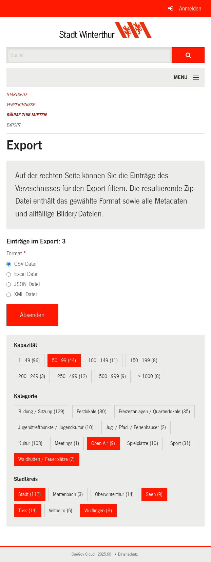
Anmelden (190, 8)
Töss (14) (27, 510)
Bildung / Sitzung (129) (41, 411)
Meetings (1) (67, 443)
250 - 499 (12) (72, 376)
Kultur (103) (30, 443)
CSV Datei (25, 264)
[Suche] (188, 55)
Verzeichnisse (20, 104)
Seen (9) (154, 494)
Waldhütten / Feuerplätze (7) (46, 459)
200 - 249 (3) (31, 376)
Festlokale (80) (92, 411)
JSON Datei (27, 284)
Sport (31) (180, 443)
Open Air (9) (103, 443)
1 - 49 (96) (29, 360)
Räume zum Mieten (26, 115)
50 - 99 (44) (64, 360)
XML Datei (25, 294)
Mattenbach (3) (68, 494)
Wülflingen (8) (98, 510)
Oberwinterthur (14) (114, 494)
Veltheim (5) (60, 510)
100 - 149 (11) (103, 360)
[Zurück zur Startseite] (105, 32)
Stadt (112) (29, 494)
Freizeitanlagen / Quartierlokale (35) (154, 411)
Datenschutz (129, 554)
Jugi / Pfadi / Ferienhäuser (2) (136, 427)
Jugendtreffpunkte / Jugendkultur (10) (56, 427)
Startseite (16, 94)
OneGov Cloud (84, 554)
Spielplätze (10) (142, 443)
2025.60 (105, 554)
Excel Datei (26, 274)
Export (13, 125)
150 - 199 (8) (143, 360)
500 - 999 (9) (112, 376)
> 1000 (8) (149, 376)
